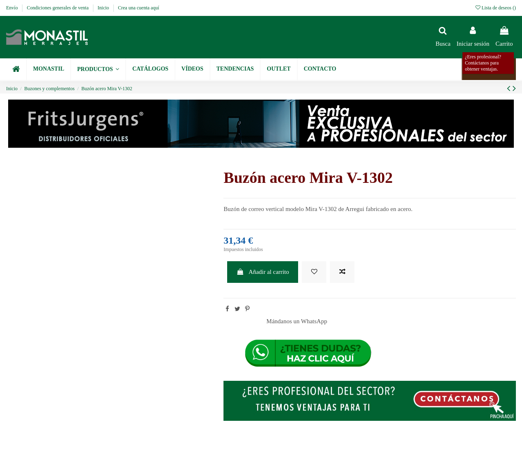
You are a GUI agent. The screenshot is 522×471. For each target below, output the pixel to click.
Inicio (103, 8)
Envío (12, 8)
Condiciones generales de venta (58, 8)
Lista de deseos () (496, 8)
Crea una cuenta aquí (138, 8)
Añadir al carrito (263, 272)
